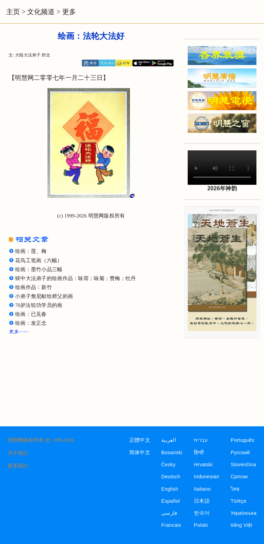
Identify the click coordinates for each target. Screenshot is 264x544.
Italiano (202, 489)
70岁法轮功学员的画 (38, 305)
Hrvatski (203, 464)
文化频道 (41, 11)
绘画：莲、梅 (31, 251)
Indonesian (206, 476)
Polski (201, 525)
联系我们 (18, 466)
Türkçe (238, 501)
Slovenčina (243, 464)
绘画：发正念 (31, 323)
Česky (168, 464)
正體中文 (139, 440)
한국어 (202, 513)
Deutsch (170, 476)
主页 (13, 11)
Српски (239, 476)
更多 (69, 11)
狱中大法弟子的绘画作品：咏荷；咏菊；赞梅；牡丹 (75, 278)
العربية (168, 440)
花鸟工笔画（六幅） (39, 260)
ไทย (235, 489)
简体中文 (139, 452)
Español (170, 501)
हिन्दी (199, 452)
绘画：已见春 (31, 314)
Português (242, 440)
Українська (243, 513)
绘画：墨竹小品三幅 (39, 269)
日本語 (202, 501)
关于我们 (18, 453)
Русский (240, 452)
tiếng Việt (241, 525)
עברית (201, 440)
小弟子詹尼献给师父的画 (44, 296)
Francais (171, 525)
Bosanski (171, 452)
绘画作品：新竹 (33, 287)
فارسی (169, 513)
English (169, 489)
